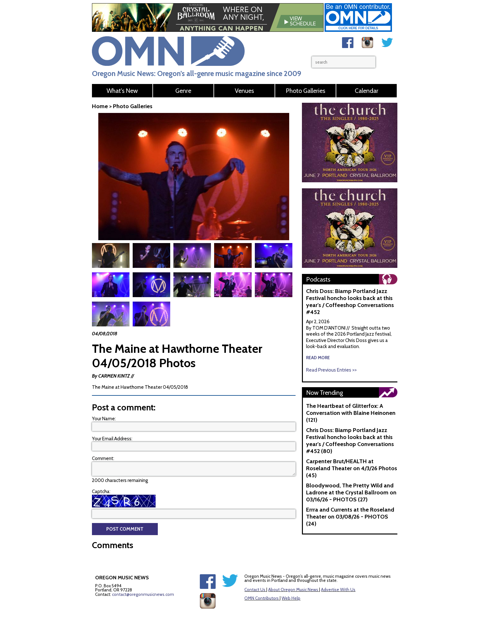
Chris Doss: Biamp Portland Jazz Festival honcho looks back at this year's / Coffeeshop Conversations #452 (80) (350, 441)
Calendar (366, 90)
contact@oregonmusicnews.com (143, 580)
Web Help (291, 583)
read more (318, 357)
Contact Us (254, 575)
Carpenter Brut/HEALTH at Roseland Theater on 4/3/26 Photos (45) (351, 468)
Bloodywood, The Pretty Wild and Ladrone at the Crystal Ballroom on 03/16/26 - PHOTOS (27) (351, 492)
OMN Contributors (261, 583)
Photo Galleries (305, 90)
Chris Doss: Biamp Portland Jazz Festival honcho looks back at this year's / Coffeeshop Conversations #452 (350, 302)
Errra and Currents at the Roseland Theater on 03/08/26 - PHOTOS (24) (350, 516)
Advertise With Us (338, 575)
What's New (122, 90)
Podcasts (318, 279)
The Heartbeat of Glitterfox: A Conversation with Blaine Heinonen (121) (350, 412)
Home (100, 106)
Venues (244, 90)
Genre (183, 90)
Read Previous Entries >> (331, 370)
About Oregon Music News (293, 575)
